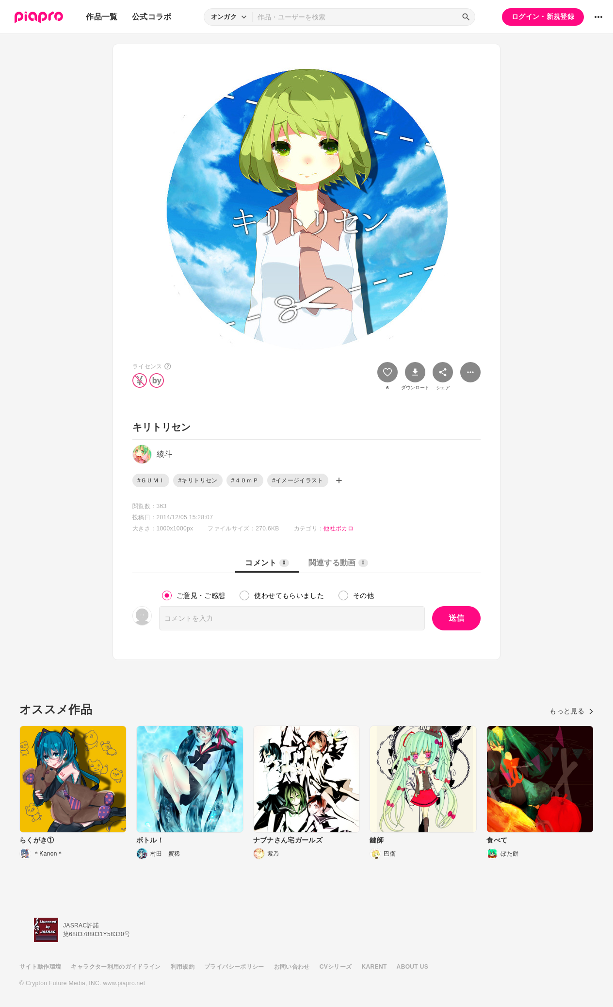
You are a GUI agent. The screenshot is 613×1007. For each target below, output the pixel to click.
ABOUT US (412, 966)
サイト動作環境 (40, 966)
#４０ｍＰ (244, 480)
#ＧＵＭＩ (150, 480)
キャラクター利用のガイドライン (116, 966)
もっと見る (571, 711)
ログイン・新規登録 (543, 16)
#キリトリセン (197, 480)
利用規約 (182, 966)
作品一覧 (101, 17)
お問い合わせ (292, 966)
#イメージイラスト (297, 480)
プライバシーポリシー (234, 966)
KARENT (374, 966)
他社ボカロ (338, 528)
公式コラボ (152, 17)
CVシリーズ (336, 966)
